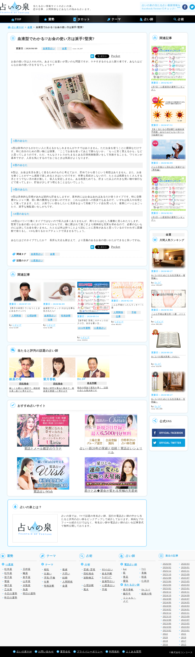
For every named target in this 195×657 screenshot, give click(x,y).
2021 (183, 634)
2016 (165, 644)
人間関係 (16, 315)
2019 (183, 637)
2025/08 (167, 578)
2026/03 (185, 564)
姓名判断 (92, 383)
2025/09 (185, 574)
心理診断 (32, 315)
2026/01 (185, 567)
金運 (64, 48)
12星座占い (37, 260)
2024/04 (167, 606)
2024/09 (185, 595)
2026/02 (167, 567)
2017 (183, 641)
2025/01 (185, 588)
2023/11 (185, 613)
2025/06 (167, 581)
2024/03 (185, 606)
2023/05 (185, 623)
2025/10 (167, 574)
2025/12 (167, 571)
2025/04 (167, 585)
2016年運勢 (84, 328)
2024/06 (167, 602)
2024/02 (167, 609)
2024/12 (167, 592)
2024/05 (185, 602)
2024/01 (185, 609)
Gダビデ (17, 325)
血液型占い (49, 48)
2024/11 (185, 592)
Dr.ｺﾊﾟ (158, 282)
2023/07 (185, 620)
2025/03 (185, 585)
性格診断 (66, 315)
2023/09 (185, 616)
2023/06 (167, 623)
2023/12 (167, 613)
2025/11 (185, 571)
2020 (165, 637)
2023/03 (185, 627)
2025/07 (185, 578)
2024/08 (167, 599)
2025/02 (167, 588)
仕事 (50, 319)
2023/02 (167, 630)
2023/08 (167, 620)
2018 (165, 641)
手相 (134, 312)
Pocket (115, 56)
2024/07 (185, 599)
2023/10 (167, 616)
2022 (165, 634)
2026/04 (167, 564)
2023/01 (185, 630)
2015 (183, 644)
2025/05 (185, 581)
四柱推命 (24, 383)
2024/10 (167, 595)
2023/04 (167, 627)
